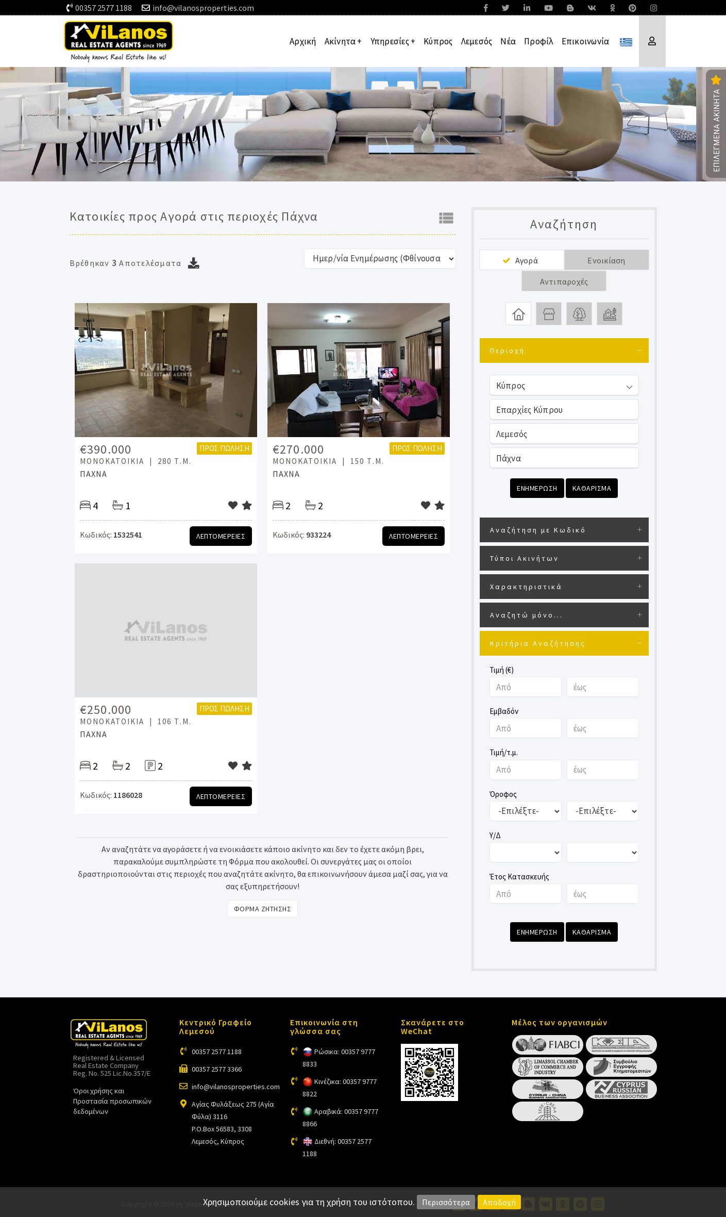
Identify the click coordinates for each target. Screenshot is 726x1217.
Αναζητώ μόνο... (526, 614)
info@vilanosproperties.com (203, 8)
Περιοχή (507, 350)
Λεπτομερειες (220, 536)
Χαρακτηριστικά (526, 585)
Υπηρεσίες (393, 41)
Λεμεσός (477, 41)
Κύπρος (438, 41)
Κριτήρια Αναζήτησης (538, 642)
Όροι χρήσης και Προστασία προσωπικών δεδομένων (112, 1099)
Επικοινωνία (586, 41)
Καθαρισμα (592, 488)
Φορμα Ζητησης (263, 908)
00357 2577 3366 (217, 1067)
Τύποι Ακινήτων (524, 557)
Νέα (508, 41)
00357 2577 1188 (103, 8)
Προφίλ (538, 41)
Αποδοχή (499, 1202)
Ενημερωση (537, 488)
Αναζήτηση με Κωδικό (538, 529)
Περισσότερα (446, 1202)
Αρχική (303, 41)
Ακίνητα (343, 41)
